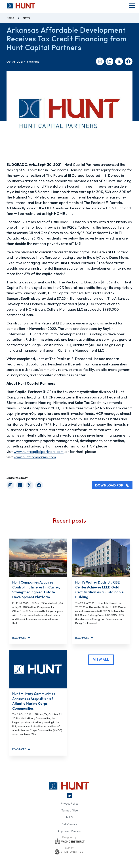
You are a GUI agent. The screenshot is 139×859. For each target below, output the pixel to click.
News (26, 18)
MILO (69, 817)
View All (101, 660)
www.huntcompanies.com (35, 457)
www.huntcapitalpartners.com (39, 451)
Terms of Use (69, 810)
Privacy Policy (69, 803)
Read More (21, 637)
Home (10, 18)
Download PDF (112, 485)
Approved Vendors (69, 831)
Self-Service (69, 824)
